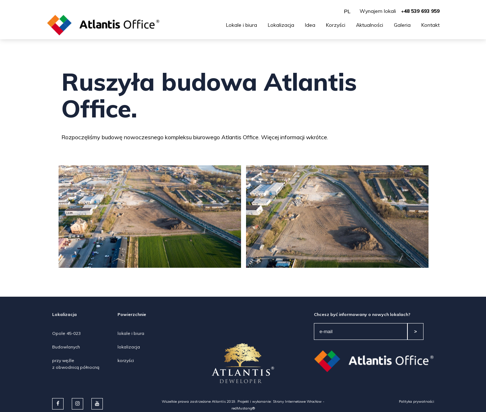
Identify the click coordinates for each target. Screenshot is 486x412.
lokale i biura (130, 333)
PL (347, 11)
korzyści (125, 360)
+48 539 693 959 (420, 11)
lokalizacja (128, 347)
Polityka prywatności (416, 401)
